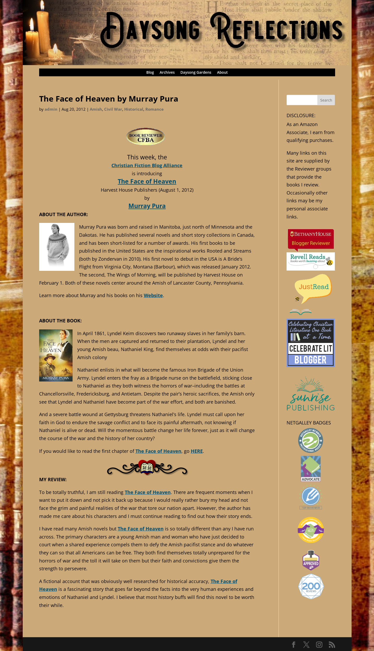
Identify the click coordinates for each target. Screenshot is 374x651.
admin (51, 109)
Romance (154, 109)
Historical (133, 109)
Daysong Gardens (195, 73)
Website (153, 295)
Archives (167, 73)
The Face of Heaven (147, 181)
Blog (150, 73)
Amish (96, 109)
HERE (197, 451)
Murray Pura (147, 206)
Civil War (113, 109)
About (222, 73)
